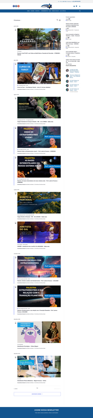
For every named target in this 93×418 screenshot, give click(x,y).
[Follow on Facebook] (14, 6)
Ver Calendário (69, 64)
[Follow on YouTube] (18, 6)
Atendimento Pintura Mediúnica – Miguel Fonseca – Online (31, 380)
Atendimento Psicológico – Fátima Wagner (27, 346)
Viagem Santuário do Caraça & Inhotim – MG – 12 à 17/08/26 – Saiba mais (35, 121)
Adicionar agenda (36, 394)
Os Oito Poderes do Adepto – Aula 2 (74, 89)
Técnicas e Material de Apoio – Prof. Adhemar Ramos (75, 76)
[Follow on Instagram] (16, 6)
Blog (50, 10)
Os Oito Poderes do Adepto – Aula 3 (74, 85)
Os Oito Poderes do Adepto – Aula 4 (74, 81)
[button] (74, 6)
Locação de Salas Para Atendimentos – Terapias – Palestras (74, 71)
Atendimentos (44, 10)
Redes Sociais (55, 10)
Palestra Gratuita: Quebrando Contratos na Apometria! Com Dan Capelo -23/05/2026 (72, 25)
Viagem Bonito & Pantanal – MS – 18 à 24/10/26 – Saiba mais (32, 216)
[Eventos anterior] (16, 389)
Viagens (32, 10)
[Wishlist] (76, 6)
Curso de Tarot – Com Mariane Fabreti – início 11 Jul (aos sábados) (33, 87)
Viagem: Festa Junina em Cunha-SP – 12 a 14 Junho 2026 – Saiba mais (73, 61)
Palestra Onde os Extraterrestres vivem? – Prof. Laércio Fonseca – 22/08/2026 (36, 151)
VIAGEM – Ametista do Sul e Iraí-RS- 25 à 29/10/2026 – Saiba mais (33, 246)
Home (28, 10)
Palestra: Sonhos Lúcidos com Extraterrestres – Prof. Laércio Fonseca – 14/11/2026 (37, 280)
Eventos (37, 11)
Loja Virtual (63, 10)
